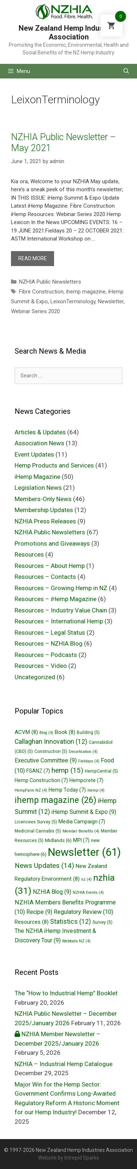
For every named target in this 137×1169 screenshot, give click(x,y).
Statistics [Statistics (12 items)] (70, 921)
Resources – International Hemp (59, 621)
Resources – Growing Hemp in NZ (61, 588)
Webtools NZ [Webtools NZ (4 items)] (76, 941)
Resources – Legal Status (50, 632)
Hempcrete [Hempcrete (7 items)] (86, 780)
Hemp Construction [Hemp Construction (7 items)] (41, 780)
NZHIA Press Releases (45, 521)
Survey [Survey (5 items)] (102, 922)
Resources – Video (41, 665)
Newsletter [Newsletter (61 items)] (84, 852)
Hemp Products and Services (54, 465)
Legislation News (38, 487)
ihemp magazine (86, 291)
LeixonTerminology (72, 301)
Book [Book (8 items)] (65, 732)
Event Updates (34, 454)
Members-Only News (43, 499)
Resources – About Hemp (50, 565)
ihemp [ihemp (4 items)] (95, 790)
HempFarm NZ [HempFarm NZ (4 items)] (31, 790)
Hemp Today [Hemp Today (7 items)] (67, 790)
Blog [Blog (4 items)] (46, 732)
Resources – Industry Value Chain (61, 610)
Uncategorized (35, 677)
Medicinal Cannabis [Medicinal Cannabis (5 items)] (38, 831)
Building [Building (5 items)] (88, 732)
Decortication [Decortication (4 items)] (83, 751)
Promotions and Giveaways (52, 543)
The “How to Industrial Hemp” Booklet (66, 993)
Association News (39, 443)
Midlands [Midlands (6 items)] (58, 840)
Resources (29, 554)
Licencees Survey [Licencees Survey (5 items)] (36, 821)
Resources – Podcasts (46, 654)
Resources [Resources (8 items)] (32, 922)
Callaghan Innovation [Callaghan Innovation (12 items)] (51, 741)
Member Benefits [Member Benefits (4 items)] (80, 831)
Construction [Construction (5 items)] (50, 751)
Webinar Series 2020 (35, 311)
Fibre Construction (41, 291)
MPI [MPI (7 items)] (81, 840)
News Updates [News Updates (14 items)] (44, 865)
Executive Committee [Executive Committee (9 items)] (46, 760)
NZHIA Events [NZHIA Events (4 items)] (88, 892)
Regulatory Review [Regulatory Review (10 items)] (83, 911)
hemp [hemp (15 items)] (67, 770)
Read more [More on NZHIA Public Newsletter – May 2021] (32, 258)
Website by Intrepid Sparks (68, 1158)
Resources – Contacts (45, 576)
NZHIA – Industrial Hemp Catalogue (64, 1064)
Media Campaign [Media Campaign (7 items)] (81, 821)
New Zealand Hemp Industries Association (69, 32)
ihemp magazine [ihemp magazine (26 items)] (55, 800)
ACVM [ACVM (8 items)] (26, 732)
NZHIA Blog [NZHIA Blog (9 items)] (52, 891)
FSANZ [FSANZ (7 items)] (38, 771)
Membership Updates (44, 510)
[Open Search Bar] (126, 71)
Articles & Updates (40, 432)
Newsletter (110, 301)
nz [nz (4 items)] (86, 879)
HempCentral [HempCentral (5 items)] (101, 771)
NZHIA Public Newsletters (50, 281)
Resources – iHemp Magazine (55, 599)
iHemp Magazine (37, 476)
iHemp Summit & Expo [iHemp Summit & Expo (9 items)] (84, 811)
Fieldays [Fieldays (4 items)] (88, 761)
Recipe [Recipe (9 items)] (39, 911)
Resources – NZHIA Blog (49, 643)
